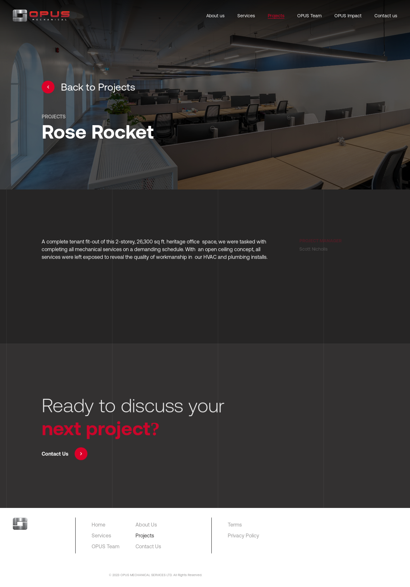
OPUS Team (309, 15)
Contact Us (64, 454)
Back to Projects (88, 87)
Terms (235, 524)
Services (246, 15)
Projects (276, 15)
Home (98, 524)
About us (215, 15)
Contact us (385, 15)
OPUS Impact (348, 15)
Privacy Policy (243, 535)
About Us (146, 524)
